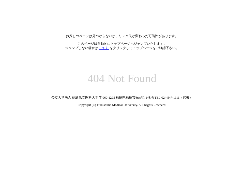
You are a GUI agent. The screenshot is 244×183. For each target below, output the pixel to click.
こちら (104, 48)
